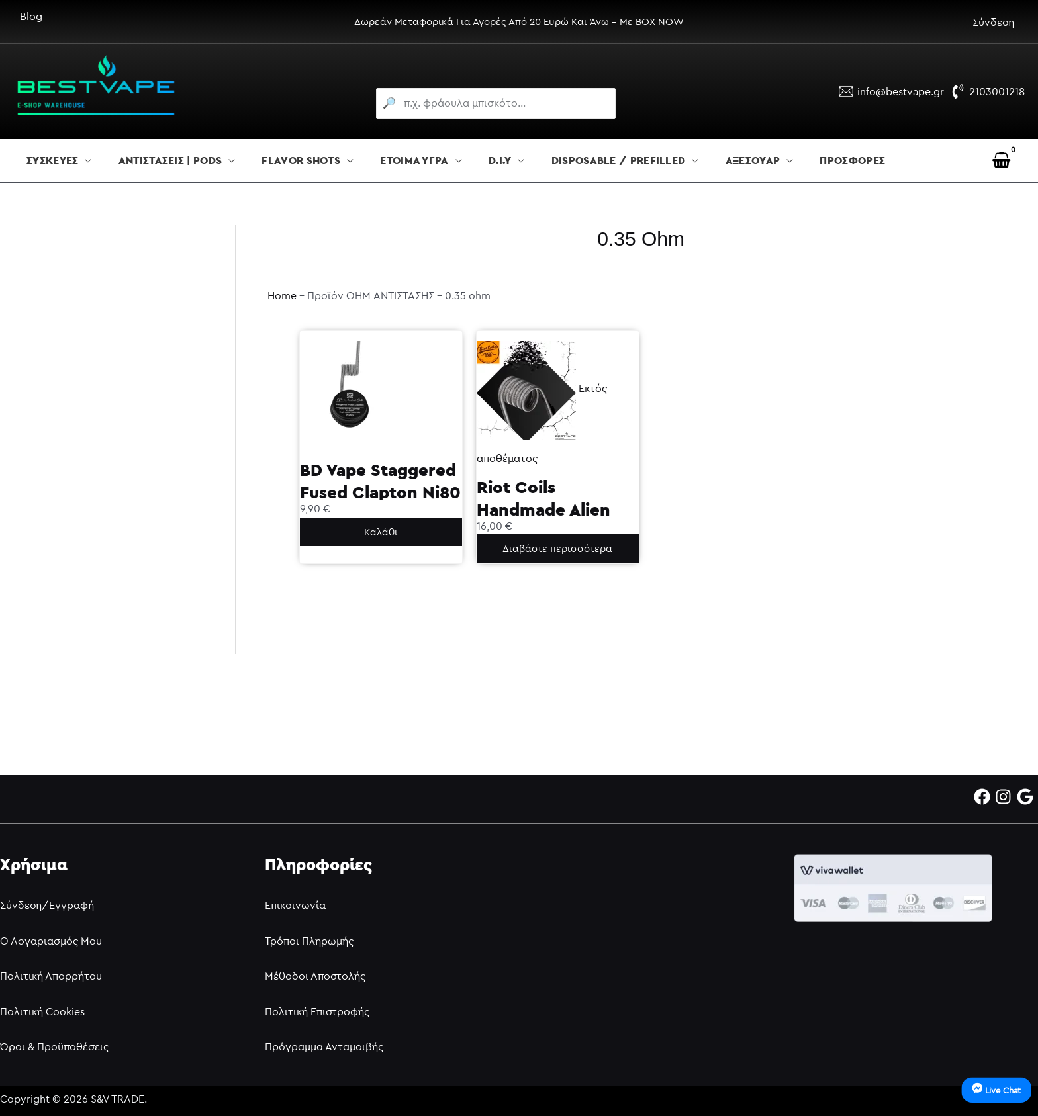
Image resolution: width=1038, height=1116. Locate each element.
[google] (1028, 796)
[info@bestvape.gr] (891, 91)
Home (282, 295)
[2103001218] (988, 91)
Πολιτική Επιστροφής (317, 1011)
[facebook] (985, 796)
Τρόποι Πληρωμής (309, 940)
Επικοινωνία (295, 904)
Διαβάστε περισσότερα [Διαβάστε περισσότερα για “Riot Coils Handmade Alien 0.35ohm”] (557, 548)
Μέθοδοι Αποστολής (315, 975)
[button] (84, 161)
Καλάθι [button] (381, 532)
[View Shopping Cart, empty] (1001, 160)
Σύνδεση (993, 21)
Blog (31, 16)
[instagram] (1006, 796)
